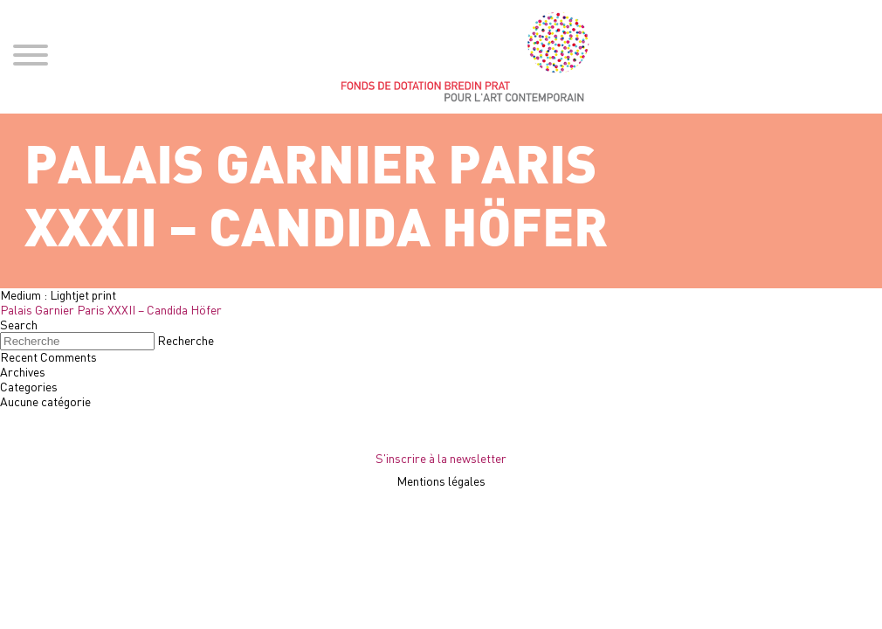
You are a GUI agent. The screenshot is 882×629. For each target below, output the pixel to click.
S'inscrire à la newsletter (441, 458)
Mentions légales (441, 480)
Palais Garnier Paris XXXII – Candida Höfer (111, 309)
